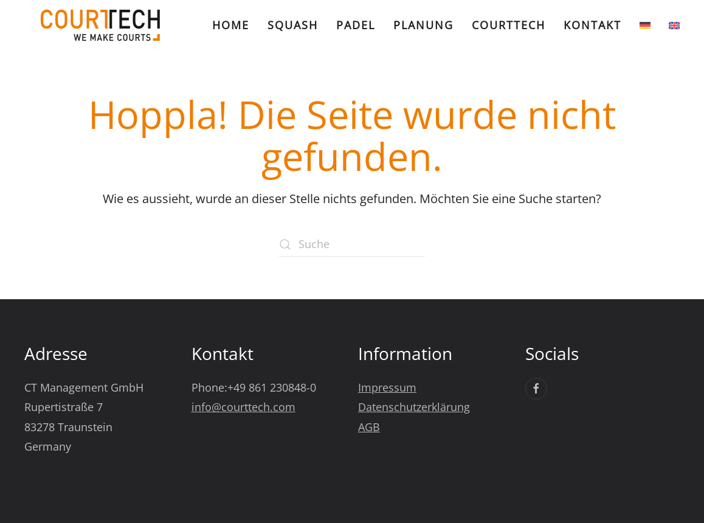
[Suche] (352, 244)
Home (230, 25)
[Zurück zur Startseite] (100, 25)
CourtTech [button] (508, 25)
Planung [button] (423, 25)
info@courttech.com (243, 407)
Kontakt (592, 25)
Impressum (387, 387)
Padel (355, 25)
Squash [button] (292, 25)
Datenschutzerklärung (414, 407)
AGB (369, 427)
